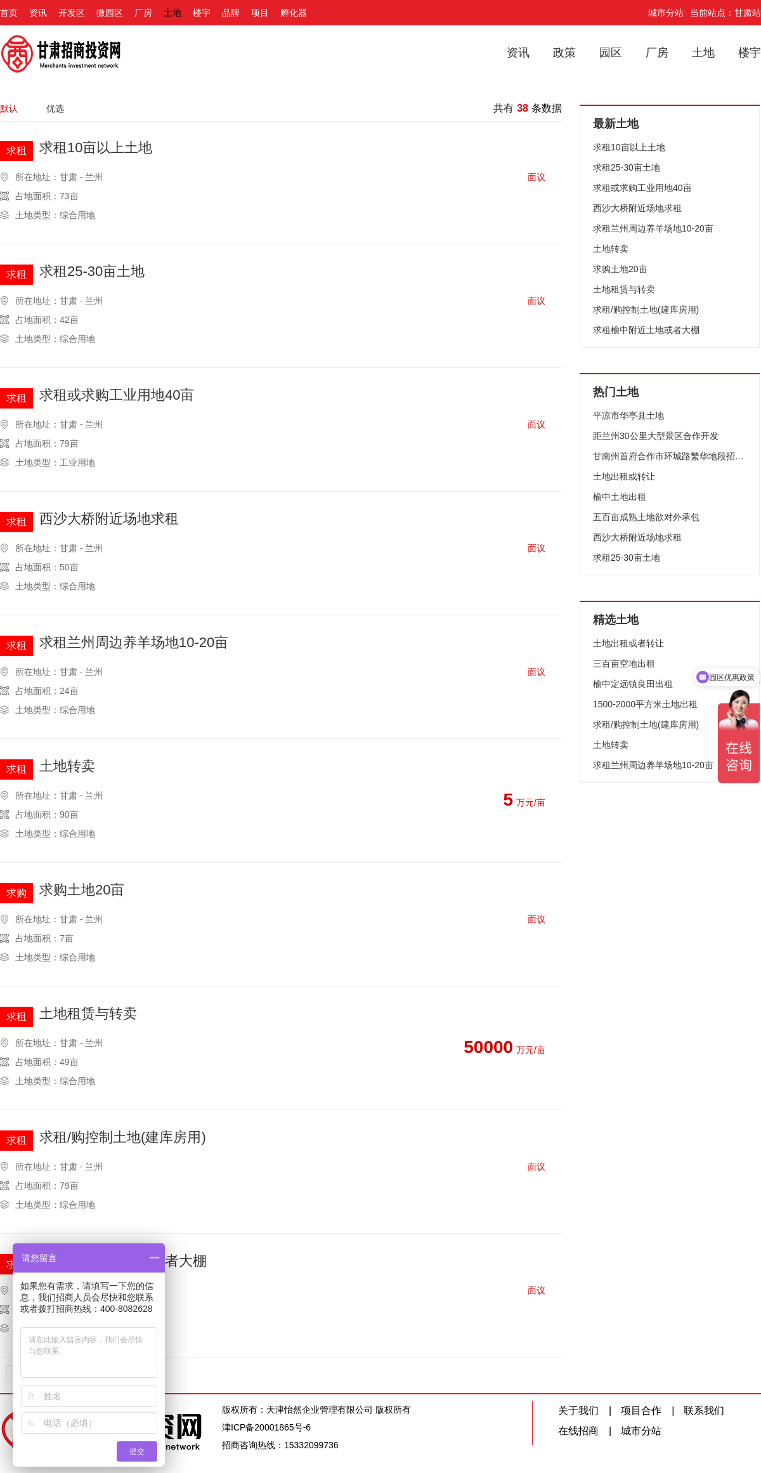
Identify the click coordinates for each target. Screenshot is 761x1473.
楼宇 (202, 13)
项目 (260, 13)
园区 (610, 52)
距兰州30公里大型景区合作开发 (656, 436)
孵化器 (293, 13)
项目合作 (641, 1410)
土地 (172, 13)
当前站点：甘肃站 (725, 13)
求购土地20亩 (81, 890)
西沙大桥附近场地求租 (109, 519)
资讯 (38, 13)
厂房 (143, 13)
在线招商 (578, 1430)
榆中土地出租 (619, 497)
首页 (9, 13)
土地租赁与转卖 (88, 1014)
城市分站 (666, 13)
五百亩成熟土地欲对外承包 (646, 517)
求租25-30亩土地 (92, 272)
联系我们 (704, 1410)
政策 (564, 52)
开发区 (71, 13)
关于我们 (578, 1410)
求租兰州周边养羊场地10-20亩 (133, 643)
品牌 (231, 13)
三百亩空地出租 (624, 663)
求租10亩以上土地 (95, 148)
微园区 (109, 13)
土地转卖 (67, 766)
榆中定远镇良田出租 (633, 684)
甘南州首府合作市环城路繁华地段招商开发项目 (669, 456)
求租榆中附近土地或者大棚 (646, 330)
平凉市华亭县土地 (628, 415)
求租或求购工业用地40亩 (116, 395)
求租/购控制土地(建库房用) (122, 1137)
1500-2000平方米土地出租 (645, 704)
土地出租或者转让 (628, 643)
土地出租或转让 (624, 476)
